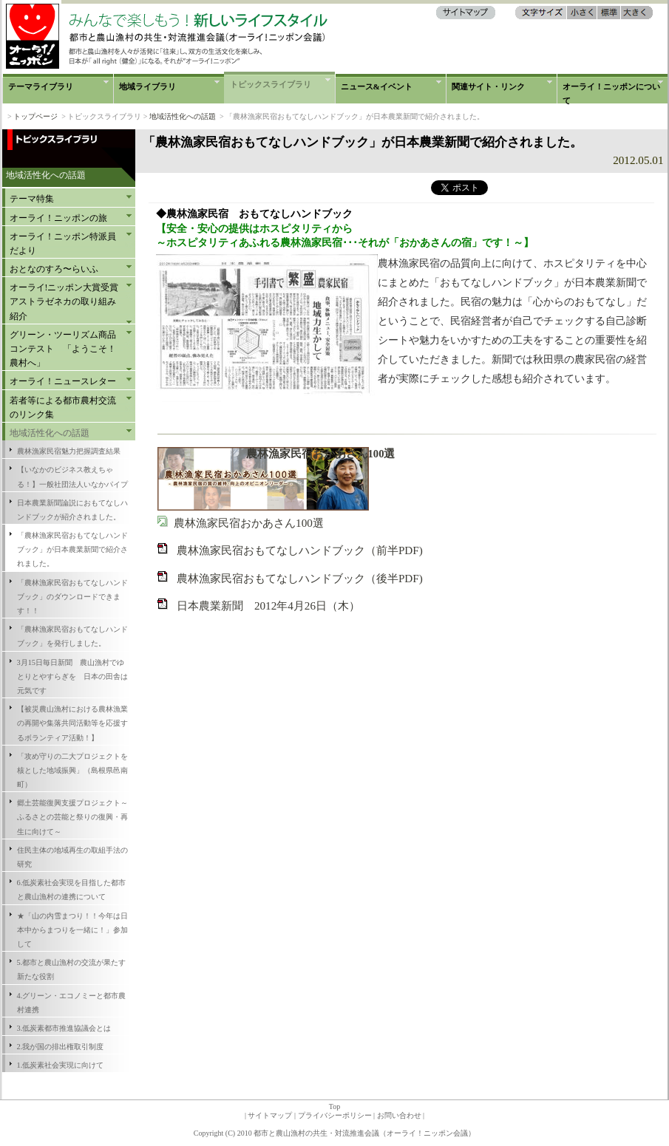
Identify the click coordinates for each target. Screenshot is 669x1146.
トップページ (35, 116)
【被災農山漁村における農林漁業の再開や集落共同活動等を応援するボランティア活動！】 (72, 723)
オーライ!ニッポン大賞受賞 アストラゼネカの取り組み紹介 (67, 301)
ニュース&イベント (376, 86)
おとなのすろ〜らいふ (54, 269)
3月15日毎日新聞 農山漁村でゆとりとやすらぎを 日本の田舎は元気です (72, 676)
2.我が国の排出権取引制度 (60, 1047)
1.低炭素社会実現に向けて (60, 1065)
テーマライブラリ (40, 86)
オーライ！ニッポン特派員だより (63, 243)
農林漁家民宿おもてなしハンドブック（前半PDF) (300, 550)
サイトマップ (270, 1115)
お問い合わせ (399, 1115)
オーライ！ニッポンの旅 (58, 218)
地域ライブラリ (147, 86)
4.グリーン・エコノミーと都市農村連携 (71, 1003)
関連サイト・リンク (488, 86)
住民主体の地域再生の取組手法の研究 (72, 857)
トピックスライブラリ (270, 84)
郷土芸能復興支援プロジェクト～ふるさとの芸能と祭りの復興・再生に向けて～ (72, 817)
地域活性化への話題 (182, 116)
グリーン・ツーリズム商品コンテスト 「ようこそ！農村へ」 (63, 348)
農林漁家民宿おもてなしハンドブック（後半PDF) (300, 578)
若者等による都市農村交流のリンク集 (63, 407)
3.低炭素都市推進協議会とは (64, 1028)
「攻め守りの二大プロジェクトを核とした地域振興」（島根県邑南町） (72, 770)
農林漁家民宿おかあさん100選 (320, 454)
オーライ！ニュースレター (63, 381)
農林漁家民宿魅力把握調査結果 (68, 451)
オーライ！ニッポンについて (611, 92)
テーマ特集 (32, 198)
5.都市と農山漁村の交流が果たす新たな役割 (71, 969)
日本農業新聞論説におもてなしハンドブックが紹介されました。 (72, 510)
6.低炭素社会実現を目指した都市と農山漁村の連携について (71, 890)
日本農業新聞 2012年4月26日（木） (268, 605)
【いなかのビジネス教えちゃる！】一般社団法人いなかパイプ (72, 476)
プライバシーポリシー (335, 1115)
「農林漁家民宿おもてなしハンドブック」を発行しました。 (72, 636)
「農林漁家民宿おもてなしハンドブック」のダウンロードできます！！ (72, 597)
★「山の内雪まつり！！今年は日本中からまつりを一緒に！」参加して (72, 930)
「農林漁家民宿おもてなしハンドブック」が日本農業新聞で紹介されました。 (72, 549)
